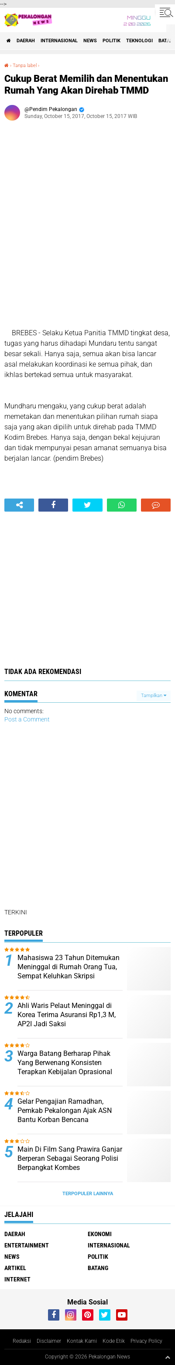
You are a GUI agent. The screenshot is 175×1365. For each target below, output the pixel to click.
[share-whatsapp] (122, 505)
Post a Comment (27, 719)
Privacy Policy (146, 1341)
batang (98, 1267)
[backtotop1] (167, 1357)
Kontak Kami (82, 1341)
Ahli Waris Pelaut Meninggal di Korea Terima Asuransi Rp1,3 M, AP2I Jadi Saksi (66, 1014)
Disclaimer (49, 1341)
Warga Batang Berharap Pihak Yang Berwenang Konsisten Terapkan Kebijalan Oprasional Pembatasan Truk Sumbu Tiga (64, 1067)
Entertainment (26, 1245)
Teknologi (139, 41)
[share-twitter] (87, 505)
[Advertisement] (87, 227)
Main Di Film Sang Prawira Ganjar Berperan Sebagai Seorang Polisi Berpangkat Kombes (69, 1158)
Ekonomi (100, 1233)
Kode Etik (114, 1341)
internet (17, 1279)
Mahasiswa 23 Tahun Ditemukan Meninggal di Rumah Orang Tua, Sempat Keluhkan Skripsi (68, 967)
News (90, 41)
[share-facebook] (53, 505)
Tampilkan (153, 695)
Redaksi (22, 1341)
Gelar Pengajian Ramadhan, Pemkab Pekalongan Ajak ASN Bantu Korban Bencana (64, 1110)
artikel (15, 1267)
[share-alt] (19, 505)
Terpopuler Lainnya (87, 1193)
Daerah (26, 41)
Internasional (59, 41)
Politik (111, 41)
